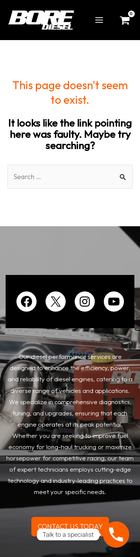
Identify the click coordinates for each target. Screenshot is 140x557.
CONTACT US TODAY (70, 526)
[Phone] (116, 534)
